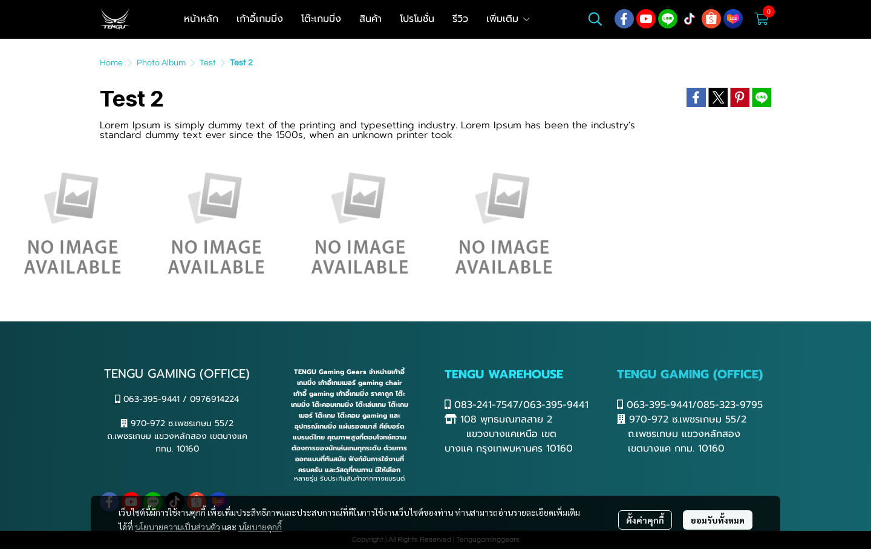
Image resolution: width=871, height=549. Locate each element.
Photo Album (161, 63)
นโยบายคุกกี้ (260, 526)
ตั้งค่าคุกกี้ (645, 519)
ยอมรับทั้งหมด (718, 519)
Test (208, 63)
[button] (595, 18)
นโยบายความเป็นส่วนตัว (177, 526)
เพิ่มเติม (508, 19)
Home (111, 63)
